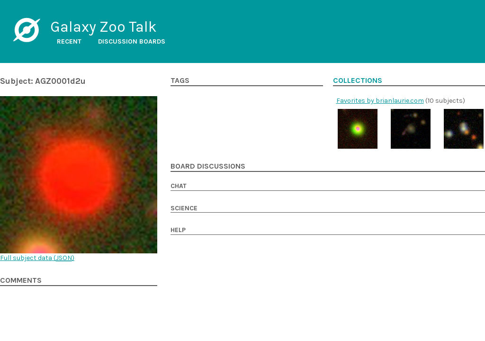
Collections (357, 80)
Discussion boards (131, 41)
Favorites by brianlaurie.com (380, 101)
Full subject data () (37, 258)
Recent (69, 41)
